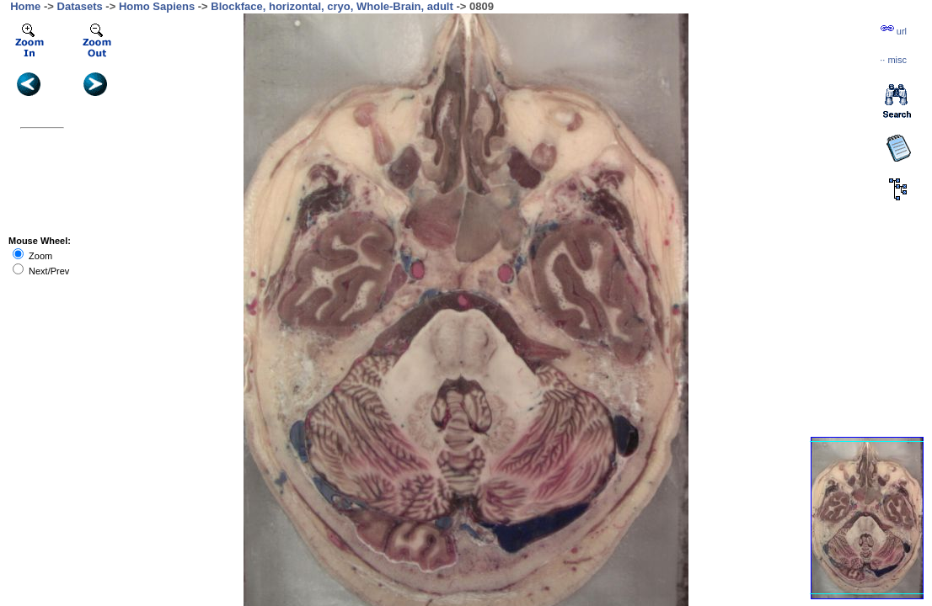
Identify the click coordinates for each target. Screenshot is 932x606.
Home (25, 6)
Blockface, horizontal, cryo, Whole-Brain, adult (332, 6)
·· (893, 60)
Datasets (80, 6)
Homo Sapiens (157, 6)
